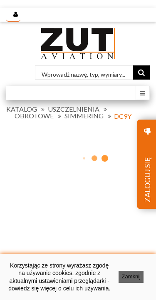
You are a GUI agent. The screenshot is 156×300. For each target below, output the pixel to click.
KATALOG (21, 109)
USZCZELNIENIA (73, 109)
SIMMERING (84, 115)
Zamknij (131, 276)
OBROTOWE (34, 115)
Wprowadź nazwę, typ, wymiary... (83, 74)
